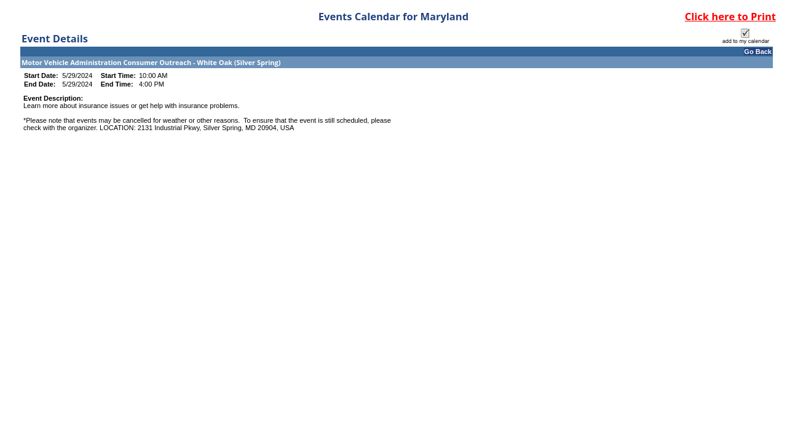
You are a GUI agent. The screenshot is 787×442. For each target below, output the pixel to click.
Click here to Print (730, 16)
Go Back (758, 51)
